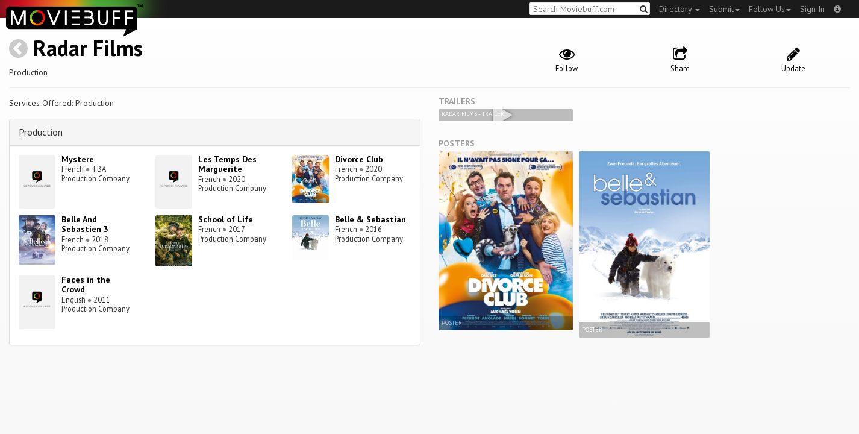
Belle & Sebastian (370, 219)
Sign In (812, 9)
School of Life (225, 219)
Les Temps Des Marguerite (227, 164)
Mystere (77, 159)
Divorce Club (359, 159)
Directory (679, 9)
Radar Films (88, 48)
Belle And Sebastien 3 (84, 224)
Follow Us (770, 9)
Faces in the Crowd (85, 284)
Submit (724, 9)
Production (41, 132)
